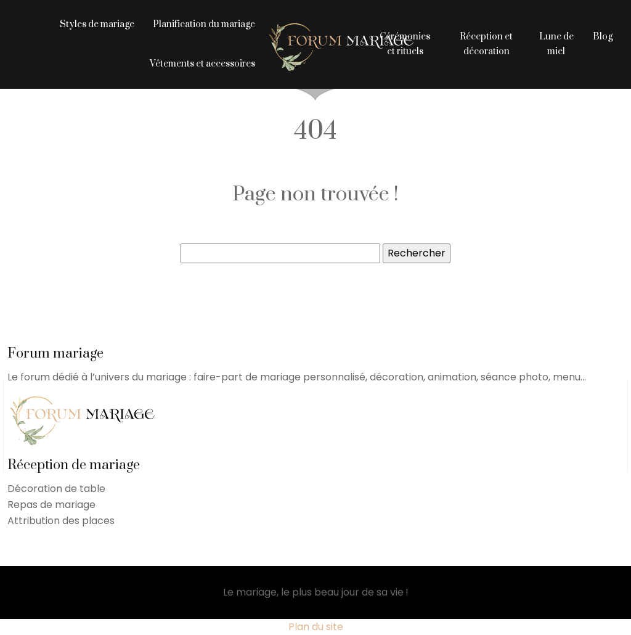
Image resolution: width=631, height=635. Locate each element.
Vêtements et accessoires (202, 64)
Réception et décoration (486, 44)
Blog (603, 37)
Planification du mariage (204, 24)
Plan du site (315, 627)
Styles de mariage (97, 24)
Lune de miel (556, 44)
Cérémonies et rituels (405, 44)
